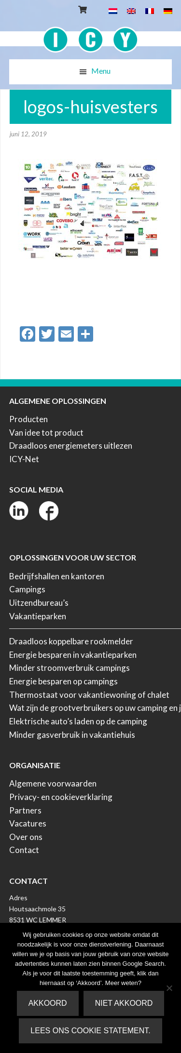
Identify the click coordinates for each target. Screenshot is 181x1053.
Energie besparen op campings (63, 681)
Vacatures (27, 823)
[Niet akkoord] (169, 988)
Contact (24, 850)
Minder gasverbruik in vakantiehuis (72, 735)
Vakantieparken (37, 616)
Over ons (25, 837)
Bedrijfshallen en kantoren (56, 576)
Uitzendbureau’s (39, 603)
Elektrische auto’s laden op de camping (78, 721)
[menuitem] (113, 10)
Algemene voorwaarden (53, 783)
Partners (25, 810)
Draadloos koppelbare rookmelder (71, 641)
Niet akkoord (124, 1003)
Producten (28, 419)
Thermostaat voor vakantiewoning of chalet (89, 695)
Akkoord (47, 1003)
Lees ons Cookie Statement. (90, 1030)
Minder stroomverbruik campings (69, 668)
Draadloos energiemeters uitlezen (70, 445)
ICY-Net (24, 459)
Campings (27, 589)
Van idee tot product (46, 432)
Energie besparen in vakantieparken (73, 655)
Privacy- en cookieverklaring (60, 797)
